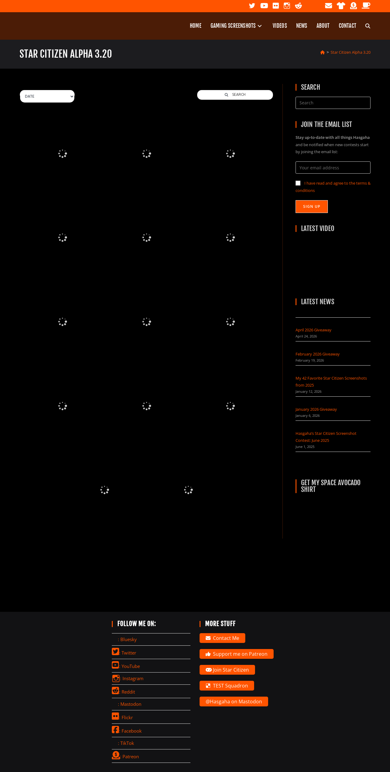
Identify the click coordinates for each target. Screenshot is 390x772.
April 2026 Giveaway (314, 330)
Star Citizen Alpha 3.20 (350, 52)
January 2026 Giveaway (316, 409)
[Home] (322, 52)
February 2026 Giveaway (318, 354)
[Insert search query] (333, 103)
